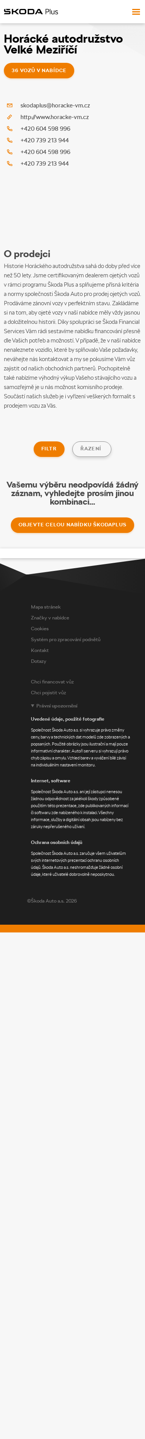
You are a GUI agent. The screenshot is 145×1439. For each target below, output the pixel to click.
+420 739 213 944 (44, 140)
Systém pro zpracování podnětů (66, 638)
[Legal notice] (86, 789)
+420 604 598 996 (45, 128)
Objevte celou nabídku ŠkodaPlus (72, 523)
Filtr (49, 448)
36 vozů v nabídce (39, 70)
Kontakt (40, 649)
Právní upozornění (56, 704)
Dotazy (38, 660)
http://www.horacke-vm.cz (54, 117)
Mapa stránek (46, 606)
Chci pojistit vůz (48, 691)
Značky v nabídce (50, 616)
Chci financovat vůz (52, 680)
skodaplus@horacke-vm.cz (55, 105)
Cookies (40, 627)
